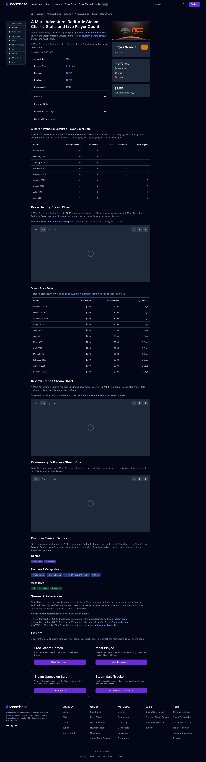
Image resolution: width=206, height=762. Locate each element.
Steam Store (121, 619)
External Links (70, 104)
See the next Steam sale (121, 691)
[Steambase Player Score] (136, 47)
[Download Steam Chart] (145, 229)
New (47, 4)
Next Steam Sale (181, 727)
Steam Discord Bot (182, 717)
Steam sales (61, 293)
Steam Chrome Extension (90, 4)
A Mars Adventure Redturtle (59, 14)
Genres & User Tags (70, 111)
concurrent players (88, 35)
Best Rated (95, 712)
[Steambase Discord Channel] (7, 726)
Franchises (123, 738)
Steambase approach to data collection (66, 608)
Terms (92, 756)
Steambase (11, 713)
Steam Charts (69, 733)
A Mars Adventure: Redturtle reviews (99, 395)
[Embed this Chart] (134, 229)
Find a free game (60, 662)
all (55, 229)
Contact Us (121, 756)
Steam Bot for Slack (183, 722)
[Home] (32, 14)
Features (70, 96)
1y (49, 229)
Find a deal (60, 691)
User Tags (123, 722)
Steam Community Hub (116, 622)
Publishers (123, 733)
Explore (194, 4)
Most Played (37, 4)
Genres (121, 712)
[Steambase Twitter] (16, 726)
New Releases (97, 727)
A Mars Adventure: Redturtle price (56, 221)
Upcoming (57, 4)
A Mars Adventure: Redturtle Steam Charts (93, 14)
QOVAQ (69, 73)
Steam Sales (70, 4)
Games (40, 14)
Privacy (82, 756)
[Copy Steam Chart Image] (139, 229)
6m (43, 229)
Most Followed (97, 722)
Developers (123, 727)
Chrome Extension (182, 712)
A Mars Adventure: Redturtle (91, 32)
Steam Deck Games (100, 738)
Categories (123, 717)
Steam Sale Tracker (155, 712)
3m (36, 229)
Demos (66, 722)
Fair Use (101, 756)
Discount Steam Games (157, 717)
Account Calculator (182, 733)
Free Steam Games (154, 722)
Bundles (67, 727)
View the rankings (121, 662)
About (111, 756)
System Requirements (70, 119)
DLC (65, 717)
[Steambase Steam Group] (12, 726)
